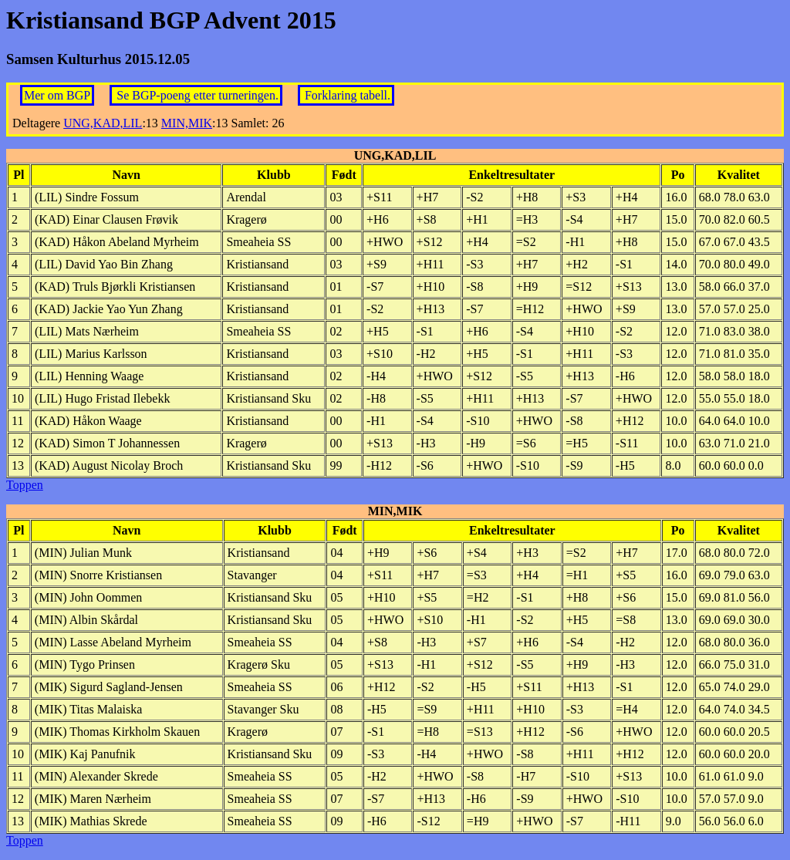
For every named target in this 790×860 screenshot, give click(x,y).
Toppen (24, 484)
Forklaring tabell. (347, 95)
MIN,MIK (186, 123)
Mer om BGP (57, 95)
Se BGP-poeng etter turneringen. (197, 95)
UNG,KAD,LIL (102, 123)
